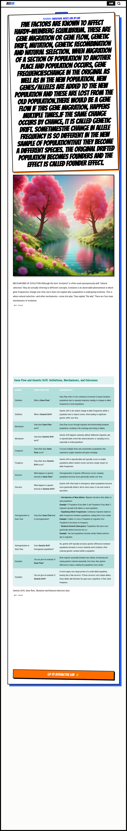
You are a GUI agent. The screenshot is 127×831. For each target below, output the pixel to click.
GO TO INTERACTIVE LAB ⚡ (63, 674)
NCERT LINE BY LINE (71, 18)
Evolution (57, 18)
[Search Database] (119, 3)
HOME (111, 3)
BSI (10, 3)
